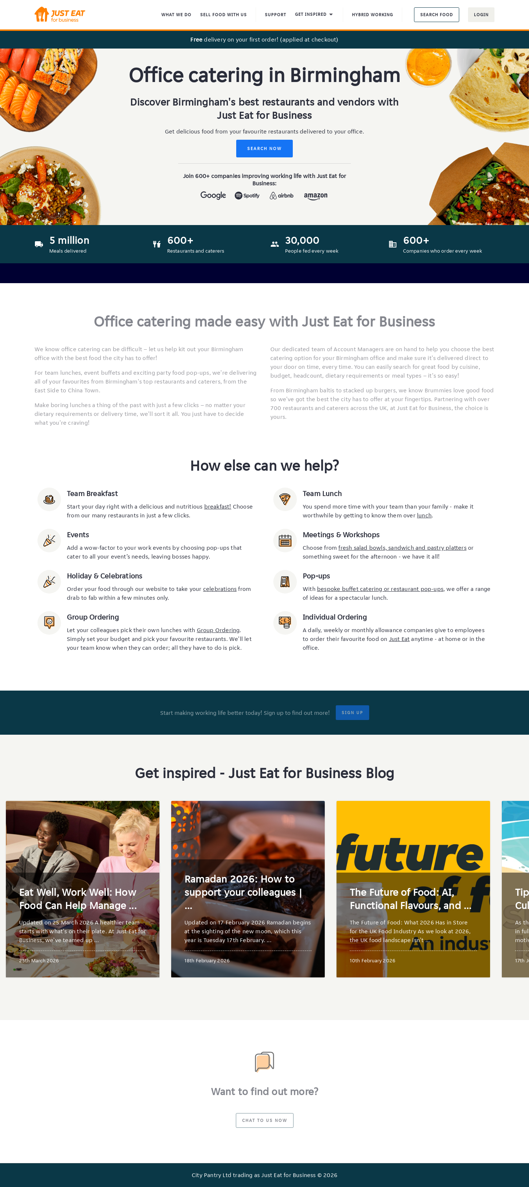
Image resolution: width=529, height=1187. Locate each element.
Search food (436, 14)
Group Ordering (218, 630)
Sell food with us (223, 14)
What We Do (176, 14)
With (310, 589)
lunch (424, 515)
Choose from (320, 548)
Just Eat (399, 639)
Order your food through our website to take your (135, 589)
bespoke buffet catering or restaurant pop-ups (380, 589)
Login (481, 14)
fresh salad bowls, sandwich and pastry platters (402, 548)
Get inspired (314, 15)
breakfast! (217, 506)
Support (275, 14)
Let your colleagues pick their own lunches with (132, 630)
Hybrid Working (372, 14)
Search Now (264, 148)
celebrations (220, 589)
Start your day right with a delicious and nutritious (135, 506)
